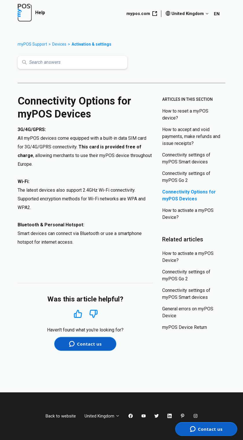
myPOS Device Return (184, 327)
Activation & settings (91, 44)
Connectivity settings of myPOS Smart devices (186, 158)
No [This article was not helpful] (93, 314)
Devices (59, 44)
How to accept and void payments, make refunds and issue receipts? (191, 136)
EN (217, 13)
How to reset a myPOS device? (185, 114)
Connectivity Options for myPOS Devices (189, 195)
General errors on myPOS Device (187, 312)
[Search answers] (72, 62)
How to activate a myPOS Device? (188, 214)
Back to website (61, 416)
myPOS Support (32, 44)
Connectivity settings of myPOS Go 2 (186, 177)
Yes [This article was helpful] (78, 313)
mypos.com (141, 13)
